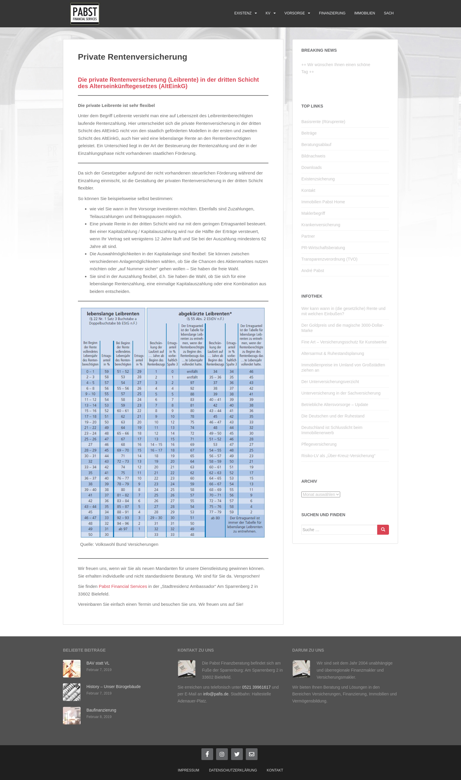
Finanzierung (332, 13)
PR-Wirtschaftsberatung (323, 247)
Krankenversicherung (320, 224)
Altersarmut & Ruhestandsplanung (332, 353)
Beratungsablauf (316, 144)
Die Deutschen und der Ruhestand (333, 416)
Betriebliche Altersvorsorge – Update (334, 404)
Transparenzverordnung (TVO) (329, 259)
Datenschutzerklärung (233, 770)
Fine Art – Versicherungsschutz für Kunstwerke (344, 342)
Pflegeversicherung (319, 444)
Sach (389, 13)
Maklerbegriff (313, 213)
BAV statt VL (97, 663)
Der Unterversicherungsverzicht (330, 381)
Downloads (311, 167)
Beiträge (309, 133)
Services (138, 586)
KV (268, 13)
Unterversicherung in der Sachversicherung (340, 393)
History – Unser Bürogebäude (113, 686)
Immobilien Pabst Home (323, 201)
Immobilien (364, 13)
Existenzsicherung (318, 179)
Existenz (243, 13)
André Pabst (312, 270)
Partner (308, 236)
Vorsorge (295, 13)
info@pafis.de (215, 694)
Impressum (188, 770)
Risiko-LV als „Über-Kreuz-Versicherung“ (338, 455)
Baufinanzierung (101, 710)
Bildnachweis (313, 156)
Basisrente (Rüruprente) (323, 121)
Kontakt (308, 190)
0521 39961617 (256, 687)
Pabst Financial (114, 586)
